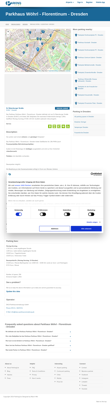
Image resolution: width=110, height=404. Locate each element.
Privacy (34, 375)
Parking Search (15, 24)
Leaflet (39, 71)
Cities (58, 375)
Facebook (85, 375)
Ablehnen (54, 229)
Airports (70, 2)
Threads (84, 385)
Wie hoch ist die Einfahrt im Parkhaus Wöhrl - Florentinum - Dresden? (28, 341)
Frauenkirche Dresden (81, 133)
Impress (9, 375)
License (68, 71)
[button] (37, 49)
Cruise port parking (63, 371)
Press (9, 378)
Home (7, 24)
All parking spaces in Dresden (84, 117)
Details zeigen (92, 222)
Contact (84, 368)
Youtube (84, 389)
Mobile (59, 378)
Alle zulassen (86, 229)
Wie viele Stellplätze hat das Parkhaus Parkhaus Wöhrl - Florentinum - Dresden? (32, 336)
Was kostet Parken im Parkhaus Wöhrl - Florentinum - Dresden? (26, 350)
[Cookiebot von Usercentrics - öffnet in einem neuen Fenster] (92, 174)
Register (89, 2)
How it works (36, 378)
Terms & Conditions (38, 371)
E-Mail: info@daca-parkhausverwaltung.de (20, 312)
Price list (60, 382)
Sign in (80, 2)
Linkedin (84, 382)
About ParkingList (13, 368)
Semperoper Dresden (81, 127)
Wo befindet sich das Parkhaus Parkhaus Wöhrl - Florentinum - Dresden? (29, 332)
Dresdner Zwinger (80, 122)
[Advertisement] (38, 89)
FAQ (33, 368)
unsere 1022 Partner (23, 185)
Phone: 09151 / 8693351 (14, 308)
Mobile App (100, 2)
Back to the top (101, 402)
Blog (8, 371)
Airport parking (62, 368)
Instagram (85, 378)
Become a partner (87, 371)
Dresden (25, 24)
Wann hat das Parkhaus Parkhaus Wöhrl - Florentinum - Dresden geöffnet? (30, 345)
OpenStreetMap (53, 71)
